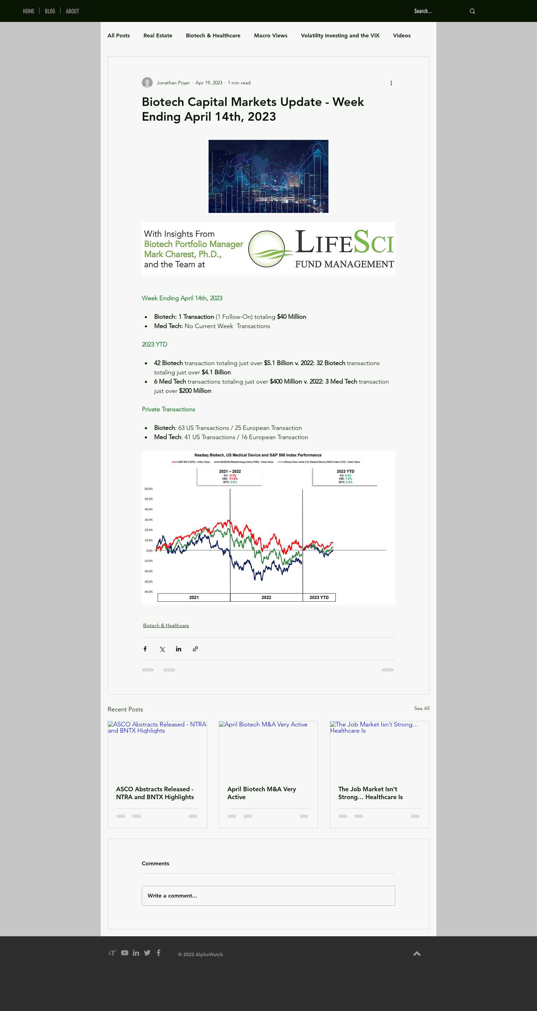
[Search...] (434, 11)
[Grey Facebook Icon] (158, 952)
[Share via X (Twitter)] (162, 649)
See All (421, 708)
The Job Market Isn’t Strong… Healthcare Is (370, 793)
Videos (402, 35)
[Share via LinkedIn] (178, 649)
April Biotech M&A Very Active (261, 793)
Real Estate (157, 35)
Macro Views (270, 35)
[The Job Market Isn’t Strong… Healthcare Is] (379, 749)
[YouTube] (124, 952)
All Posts (119, 35)
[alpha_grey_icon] (113, 952)
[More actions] (391, 83)
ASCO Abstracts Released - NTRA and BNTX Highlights (155, 793)
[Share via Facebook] (145, 649)
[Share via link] (195, 649)
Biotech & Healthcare (213, 35)
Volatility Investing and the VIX (340, 35)
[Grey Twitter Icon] (147, 952)
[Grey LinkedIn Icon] (136, 952)
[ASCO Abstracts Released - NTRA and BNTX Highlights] (157, 749)
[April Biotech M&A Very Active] (268, 749)
